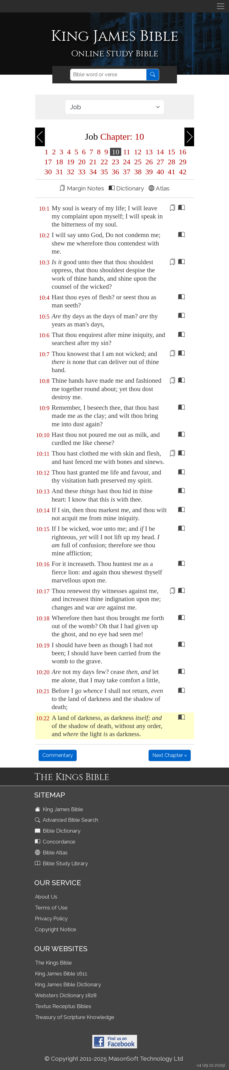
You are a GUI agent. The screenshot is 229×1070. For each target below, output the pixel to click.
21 (93, 162)
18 (59, 162)
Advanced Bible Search (67, 820)
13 (149, 152)
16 (181, 152)
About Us (46, 897)
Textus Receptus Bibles (63, 1006)
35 (104, 172)
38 (138, 172)
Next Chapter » (169, 755)
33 (82, 172)
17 (48, 162)
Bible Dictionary (58, 831)
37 (126, 172)
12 (137, 152)
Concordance (56, 842)
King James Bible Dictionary (68, 984)
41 (171, 172)
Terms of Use (51, 907)
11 (126, 152)
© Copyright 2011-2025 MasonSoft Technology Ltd (114, 1058)
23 (115, 162)
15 (171, 152)
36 (115, 172)
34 (93, 172)
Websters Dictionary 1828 (66, 995)
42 (182, 172)
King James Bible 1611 (61, 973)
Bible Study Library (62, 863)
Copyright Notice (55, 929)
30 (48, 172)
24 (126, 162)
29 (182, 162)
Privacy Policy (51, 918)
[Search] (108, 75)
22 (104, 162)
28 (171, 162)
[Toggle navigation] (220, 6)
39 (149, 172)
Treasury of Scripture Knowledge (74, 1017)
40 (160, 172)
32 (70, 172)
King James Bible (59, 809)
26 (149, 162)
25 (138, 162)
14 (160, 152)
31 (59, 172)
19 (70, 162)
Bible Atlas (52, 852)
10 (115, 152)
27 (160, 162)
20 (82, 162)
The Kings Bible (53, 963)
